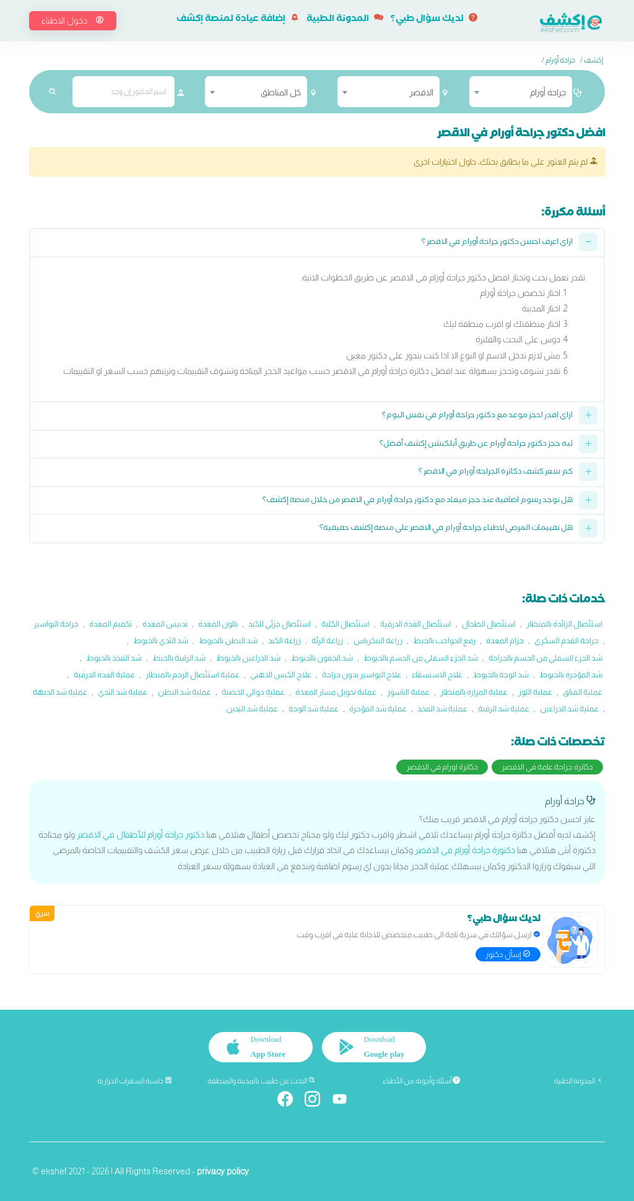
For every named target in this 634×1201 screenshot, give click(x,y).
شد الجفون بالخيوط (322, 657)
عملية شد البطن (184, 691)
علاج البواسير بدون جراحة (361, 674)
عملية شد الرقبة (503, 708)
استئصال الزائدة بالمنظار (564, 623)
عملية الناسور (408, 691)
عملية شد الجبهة (60, 691)
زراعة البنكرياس (378, 640)
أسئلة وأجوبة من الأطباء (421, 1081)
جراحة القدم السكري (566, 640)
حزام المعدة (505, 640)
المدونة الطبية (344, 20)
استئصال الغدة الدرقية (415, 623)
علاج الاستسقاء (437, 674)
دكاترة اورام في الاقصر (442, 766)
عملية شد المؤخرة (378, 708)
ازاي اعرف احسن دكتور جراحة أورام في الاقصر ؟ (497, 243)
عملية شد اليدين (252, 708)
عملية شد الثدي (122, 691)
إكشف (593, 60)
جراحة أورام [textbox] (548, 92)
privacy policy (223, 1171)
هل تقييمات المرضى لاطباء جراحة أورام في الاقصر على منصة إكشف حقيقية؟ (446, 529)
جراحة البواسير (56, 623)
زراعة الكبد (284, 640)
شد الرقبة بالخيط (179, 657)
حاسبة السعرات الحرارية (134, 1081)
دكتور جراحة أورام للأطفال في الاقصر (140, 834)
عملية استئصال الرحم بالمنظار (192, 674)
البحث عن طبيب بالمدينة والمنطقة (261, 1081)
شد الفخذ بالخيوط (114, 657)
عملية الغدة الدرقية (104, 674)
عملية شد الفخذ (442, 708)
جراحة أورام (560, 60)
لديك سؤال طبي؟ (434, 20)
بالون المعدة (218, 623)
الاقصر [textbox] (421, 92)
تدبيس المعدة (165, 623)
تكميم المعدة (110, 623)
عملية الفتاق (582, 691)
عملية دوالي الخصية (253, 691)
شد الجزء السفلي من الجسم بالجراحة (545, 657)
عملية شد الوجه (314, 708)
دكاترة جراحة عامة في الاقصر (547, 766)
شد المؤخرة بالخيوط (570, 674)
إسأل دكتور (508, 954)
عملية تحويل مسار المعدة (335, 691)
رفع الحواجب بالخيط (444, 640)
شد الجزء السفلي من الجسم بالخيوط (420, 657)
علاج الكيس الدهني (280, 674)
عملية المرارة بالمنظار (474, 691)
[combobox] (520, 91)
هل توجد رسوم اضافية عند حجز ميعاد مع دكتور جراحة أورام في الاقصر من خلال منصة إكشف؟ (418, 501)
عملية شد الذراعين (569, 708)
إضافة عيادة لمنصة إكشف (237, 20)
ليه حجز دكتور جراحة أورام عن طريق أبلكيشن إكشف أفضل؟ (476, 445)
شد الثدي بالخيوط (160, 640)
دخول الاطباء (72, 20)
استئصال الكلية (345, 623)
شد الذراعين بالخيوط (248, 657)
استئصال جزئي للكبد (279, 623)
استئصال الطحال (489, 623)
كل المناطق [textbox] (281, 92)
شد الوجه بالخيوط (501, 674)
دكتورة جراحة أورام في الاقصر (465, 850)
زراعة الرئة (327, 640)
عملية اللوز (535, 691)
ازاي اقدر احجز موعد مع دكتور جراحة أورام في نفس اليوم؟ (477, 416)
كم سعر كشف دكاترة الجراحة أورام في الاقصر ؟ (496, 473)
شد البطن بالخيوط (228, 640)
